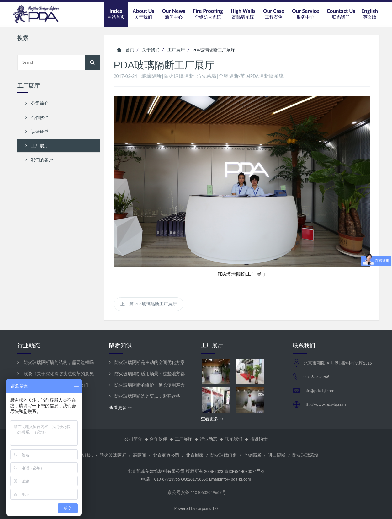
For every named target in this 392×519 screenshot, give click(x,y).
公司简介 (37, 103)
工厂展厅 (37, 145)
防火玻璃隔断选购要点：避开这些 (147, 396)
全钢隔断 (252, 455)
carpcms (203, 508)
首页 (125, 50)
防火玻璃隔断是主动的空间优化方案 (149, 362)
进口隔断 (277, 455)
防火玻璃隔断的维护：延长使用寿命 (149, 385)
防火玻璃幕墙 (305, 455)
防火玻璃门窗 (223, 455)
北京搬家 (195, 455)
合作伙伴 (37, 117)
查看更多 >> (120, 407)
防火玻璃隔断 (113, 455)
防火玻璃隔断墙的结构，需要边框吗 (58, 362)
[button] (143, 14)
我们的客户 (39, 160)
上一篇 (148, 304)
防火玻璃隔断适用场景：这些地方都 (149, 373)
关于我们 (151, 50)
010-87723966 (316, 377)
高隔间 (139, 455)
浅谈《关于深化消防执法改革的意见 (58, 373)
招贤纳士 (259, 439)
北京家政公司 (166, 455)
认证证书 (37, 131)
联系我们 (233, 439)
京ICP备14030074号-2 (244, 471)
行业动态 (208, 439)
